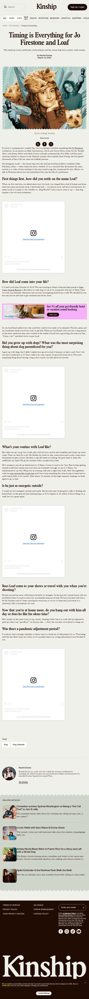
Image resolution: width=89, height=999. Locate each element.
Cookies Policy (41, 914)
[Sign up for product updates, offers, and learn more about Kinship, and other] (83, 908)
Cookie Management (44, 909)
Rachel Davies (46, 55)
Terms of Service (11, 905)
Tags (4, 739)
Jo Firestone (77, 148)
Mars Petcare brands (65, 915)
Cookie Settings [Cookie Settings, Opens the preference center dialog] (44, 993)
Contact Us (69, 914)
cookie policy (6, 986)
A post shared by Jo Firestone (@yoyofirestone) (34, 269)
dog (6, 744)
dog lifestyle (18, 744)
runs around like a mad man (22, 474)
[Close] (85, 982)
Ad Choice (38, 905)
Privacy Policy (10, 909)
